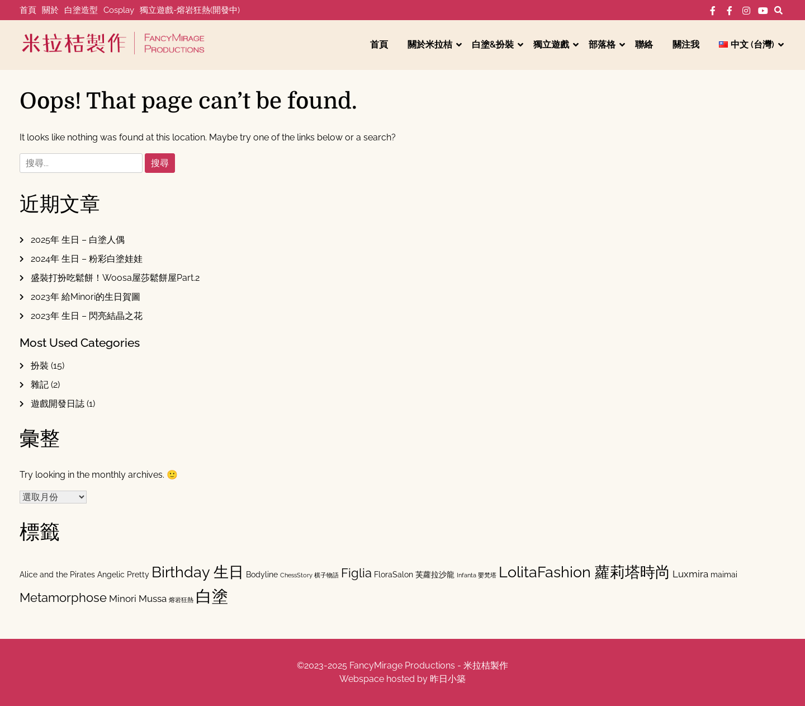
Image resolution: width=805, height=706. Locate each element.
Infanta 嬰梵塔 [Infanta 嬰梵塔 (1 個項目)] (476, 575)
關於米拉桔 (430, 44)
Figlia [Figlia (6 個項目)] (356, 573)
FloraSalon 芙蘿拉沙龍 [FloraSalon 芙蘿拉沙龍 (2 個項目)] (414, 574)
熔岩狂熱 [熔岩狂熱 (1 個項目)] (181, 599)
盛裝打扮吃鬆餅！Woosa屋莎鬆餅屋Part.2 (115, 277)
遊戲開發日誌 (57, 403)
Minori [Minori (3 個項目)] (122, 598)
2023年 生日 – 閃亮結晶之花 (87, 315)
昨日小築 (448, 679)
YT (763, 10)
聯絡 (644, 44)
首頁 (28, 10)
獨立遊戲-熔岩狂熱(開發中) (190, 10)
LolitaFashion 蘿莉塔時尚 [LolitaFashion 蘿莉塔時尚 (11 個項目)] (584, 572)
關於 (50, 10)
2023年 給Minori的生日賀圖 (85, 296)
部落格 (602, 44)
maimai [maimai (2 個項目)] (724, 574)
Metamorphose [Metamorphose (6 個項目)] (63, 597)
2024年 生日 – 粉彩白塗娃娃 (87, 258)
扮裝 (40, 365)
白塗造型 (81, 10)
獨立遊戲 (551, 44)
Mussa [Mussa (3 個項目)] (153, 598)
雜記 (40, 384)
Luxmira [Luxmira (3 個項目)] (690, 574)
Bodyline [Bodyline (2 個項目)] (262, 574)
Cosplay (118, 10)
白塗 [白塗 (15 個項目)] (212, 596)
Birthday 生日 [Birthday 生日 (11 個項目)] (197, 572)
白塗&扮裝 (493, 44)
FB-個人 (712, 10)
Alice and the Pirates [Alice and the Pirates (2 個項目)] (57, 574)
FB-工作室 (729, 10)
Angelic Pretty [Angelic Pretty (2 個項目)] (123, 574)
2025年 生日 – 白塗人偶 (78, 239)
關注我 (686, 44)
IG (746, 10)
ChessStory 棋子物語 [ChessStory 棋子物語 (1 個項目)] (309, 575)
